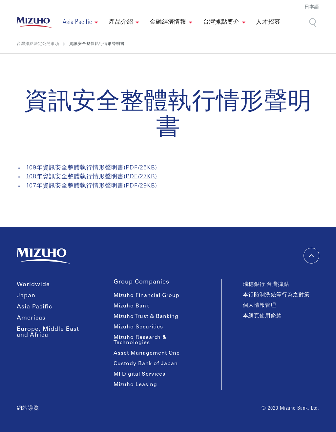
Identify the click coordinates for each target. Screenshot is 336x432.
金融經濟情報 (168, 22)
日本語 (311, 7)
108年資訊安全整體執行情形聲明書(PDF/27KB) (91, 177)
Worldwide (33, 285)
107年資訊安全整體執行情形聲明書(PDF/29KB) (91, 186)
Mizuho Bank (131, 306)
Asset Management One (147, 353)
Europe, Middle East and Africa (48, 332)
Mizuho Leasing (135, 384)
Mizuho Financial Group (146, 295)
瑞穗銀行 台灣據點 (266, 284)
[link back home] (34, 22)
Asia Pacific (34, 307)
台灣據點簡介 (221, 22)
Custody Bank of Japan (146, 363)
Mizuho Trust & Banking (146, 316)
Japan (26, 296)
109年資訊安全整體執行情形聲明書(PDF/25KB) (91, 168)
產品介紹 (121, 22)
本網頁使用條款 (262, 316)
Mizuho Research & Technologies (140, 340)
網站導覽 (28, 408)
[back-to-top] (311, 256)
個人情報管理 (259, 305)
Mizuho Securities (138, 327)
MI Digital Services (139, 374)
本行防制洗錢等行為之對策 (276, 295)
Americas (31, 318)
